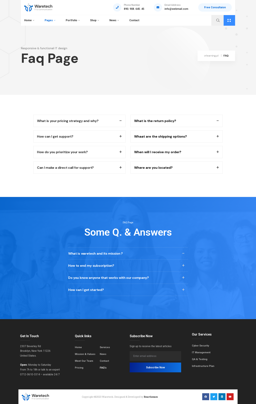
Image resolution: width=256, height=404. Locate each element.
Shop (93, 20)
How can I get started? (86, 290)
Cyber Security (200, 345)
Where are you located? (153, 167)
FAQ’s (103, 367)
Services (105, 347)
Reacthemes (151, 396)
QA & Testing (199, 359)
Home (28, 20)
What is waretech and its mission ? (95, 253)
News (112, 20)
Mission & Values (85, 354)
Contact (134, 20)
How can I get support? (55, 136)
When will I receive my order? (157, 152)
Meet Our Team (84, 360)
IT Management (201, 352)
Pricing (79, 367)
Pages (49, 20)
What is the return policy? (155, 121)
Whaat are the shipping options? (160, 136)
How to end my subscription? (91, 265)
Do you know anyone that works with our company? (108, 278)
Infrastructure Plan (203, 366)
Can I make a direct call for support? (65, 167)
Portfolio (71, 20)
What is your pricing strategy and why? (68, 121)
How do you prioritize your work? (62, 152)
